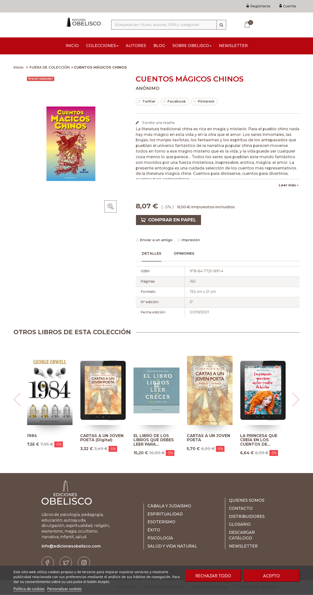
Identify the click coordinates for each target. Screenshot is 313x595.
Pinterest (203, 103)
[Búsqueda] (221, 25)
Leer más (287, 186)
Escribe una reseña (158, 124)
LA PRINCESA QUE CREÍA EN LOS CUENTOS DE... (258, 441)
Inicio (18, 69)
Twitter (146, 103)
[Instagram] (84, 564)
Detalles (151, 255)
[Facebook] (48, 564)
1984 (32, 437)
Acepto (271, 576)
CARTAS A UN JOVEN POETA (208, 439)
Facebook (174, 103)
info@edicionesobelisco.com (71, 547)
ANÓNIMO (147, 90)
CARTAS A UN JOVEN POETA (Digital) (101, 439)
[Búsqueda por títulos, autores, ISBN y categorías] (168, 25)
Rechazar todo (213, 576)
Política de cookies (29, 588)
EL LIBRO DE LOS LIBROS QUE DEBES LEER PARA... (154, 441)
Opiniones (184, 255)
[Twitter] (66, 564)
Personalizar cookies (64, 588)
